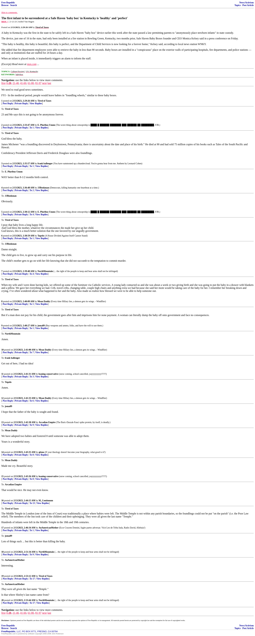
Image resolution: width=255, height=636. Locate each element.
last (49, 83)
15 (2, 476)
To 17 (32, 578)
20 (2, 600)
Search (13, 5)
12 (2, 398)
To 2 (32, 190)
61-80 (31, 83)
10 (2, 350)
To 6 (32, 401)
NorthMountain (45, 271)
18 (2, 552)
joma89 (41, 325)
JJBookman (43, 187)
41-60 (23, 83)
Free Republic (8, 2)
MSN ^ (4, 21)
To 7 (32, 352)
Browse (5, 5)
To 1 (32, 127)
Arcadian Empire (47, 422)
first (3, 83)
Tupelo (41, 235)
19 (2, 576)
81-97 (38, 83)
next (44, 83)
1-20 (8, 83)
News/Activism (246, 2)
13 (2, 422)
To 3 (32, 376)
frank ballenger (45, 163)
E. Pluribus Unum (46, 125)
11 (2, 374)
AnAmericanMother (49, 527)
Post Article (248, 5)
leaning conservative (48, 374)
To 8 (32, 455)
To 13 (32, 503)
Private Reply (21, 103)
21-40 (16, 83)
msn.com (31, 64)
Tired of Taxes (44, 101)
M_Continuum (46, 500)
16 (2, 500)
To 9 (32, 425)
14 (2, 452)
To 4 (32, 214)
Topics (237, 5)
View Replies (36, 103)
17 (2, 527)
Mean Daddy (44, 301)
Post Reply (8, 103)
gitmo (41, 452)
